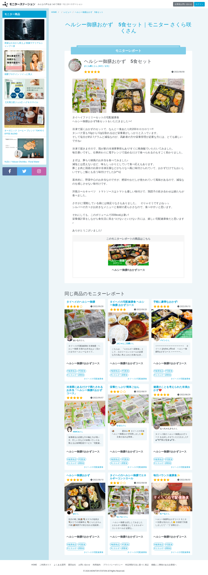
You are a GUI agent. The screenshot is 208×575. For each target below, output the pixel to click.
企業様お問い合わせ (183, 4)
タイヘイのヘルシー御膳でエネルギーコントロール (128, 477)
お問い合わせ (84, 565)
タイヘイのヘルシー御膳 (80, 301)
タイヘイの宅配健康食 (93, 379)
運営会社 (72, 565)
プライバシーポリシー (113, 565)
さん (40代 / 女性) (96, 66)
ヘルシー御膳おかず (78, 475)
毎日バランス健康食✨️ (166, 475)
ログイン (199, 4)
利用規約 (97, 565)
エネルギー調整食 (76, 375)
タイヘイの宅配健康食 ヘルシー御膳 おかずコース (127, 303)
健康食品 (72, 371)
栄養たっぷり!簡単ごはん (124, 386)
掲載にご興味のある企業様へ (164, 565)
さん (125, 343)
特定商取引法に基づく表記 (137, 565)
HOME (34, 565)
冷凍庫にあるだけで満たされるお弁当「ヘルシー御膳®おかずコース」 (84, 390)
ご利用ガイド (45, 565)
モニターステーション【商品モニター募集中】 (19, 4)
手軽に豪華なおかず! (165, 301)
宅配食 (82, 371)
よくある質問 (59, 565)
